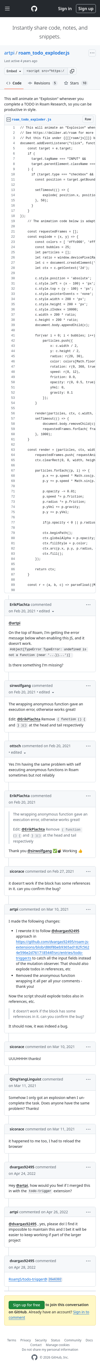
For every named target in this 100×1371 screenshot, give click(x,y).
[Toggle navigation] (7, 8)
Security (41, 1340)
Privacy (25, 1340)
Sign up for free (26, 1304)
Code (14, 83)
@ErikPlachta (28, 719)
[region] (50, 359)
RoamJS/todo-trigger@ (36, 1279)
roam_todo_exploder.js (43, 53)
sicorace (17, 871)
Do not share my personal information (50, 1349)
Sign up (85, 8)
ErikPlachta (20, 604)
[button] (72, 71)
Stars (76, 83)
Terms (11, 1340)
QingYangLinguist (25, 1079)
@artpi (14, 622)
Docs (89, 1340)
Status (55, 1340)
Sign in (65, 8)
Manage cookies (58, 1345)
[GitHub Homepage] (34, 1357)
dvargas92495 (22, 1166)
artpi (9, 53)
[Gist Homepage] (34, 8)
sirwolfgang (20, 685)
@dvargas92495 (65, 930)
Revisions (43, 83)
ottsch (15, 745)
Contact (36, 1345)
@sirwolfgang (39, 850)
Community (72, 1340)
